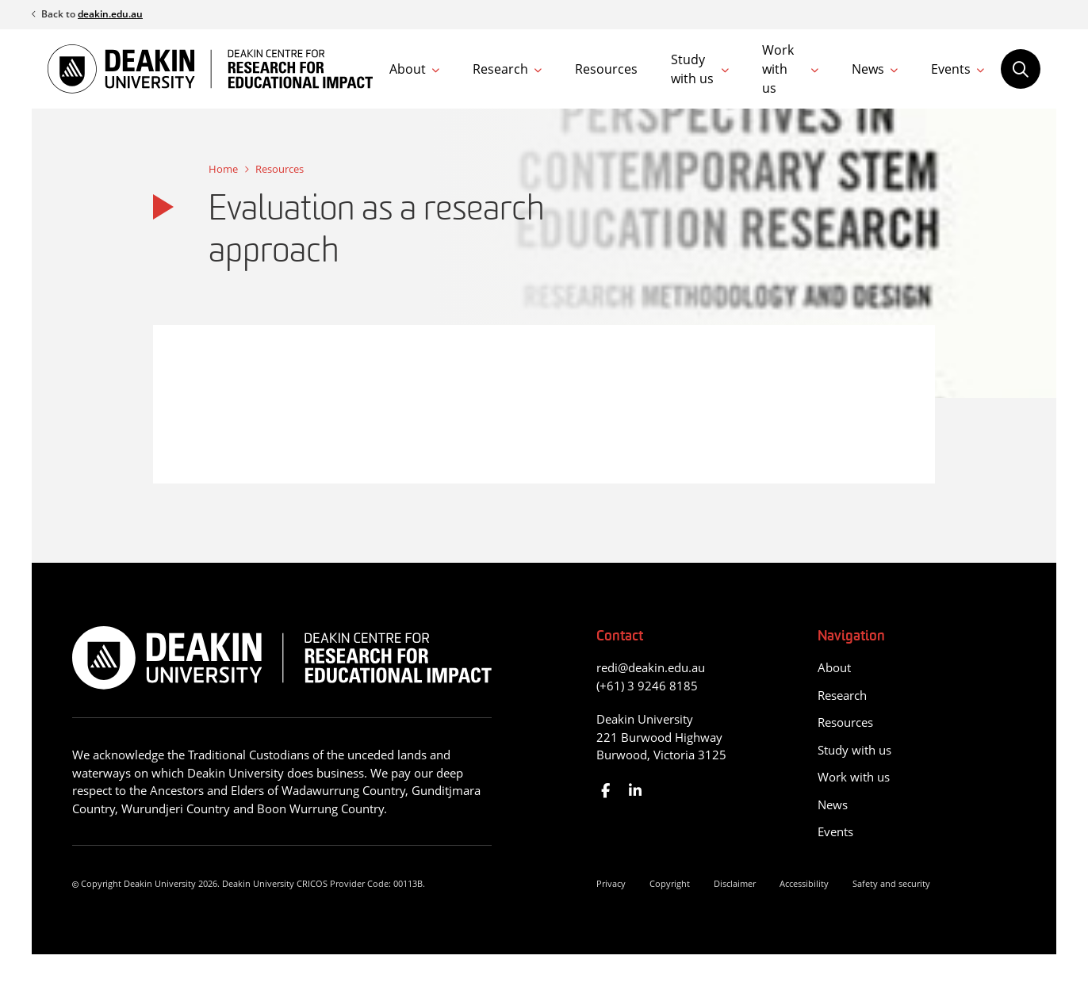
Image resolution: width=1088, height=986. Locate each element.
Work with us (778, 69)
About (407, 69)
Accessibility (804, 883)
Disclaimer (735, 883)
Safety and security (891, 883)
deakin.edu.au (110, 14)
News (868, 69)
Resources (606, 69)
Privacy (611, 883)
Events (951, 69)
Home (223, 169)
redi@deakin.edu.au (650, 667)
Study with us (692, 69)
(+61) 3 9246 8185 (647, 686)
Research (500, 69)
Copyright (669, 883)
